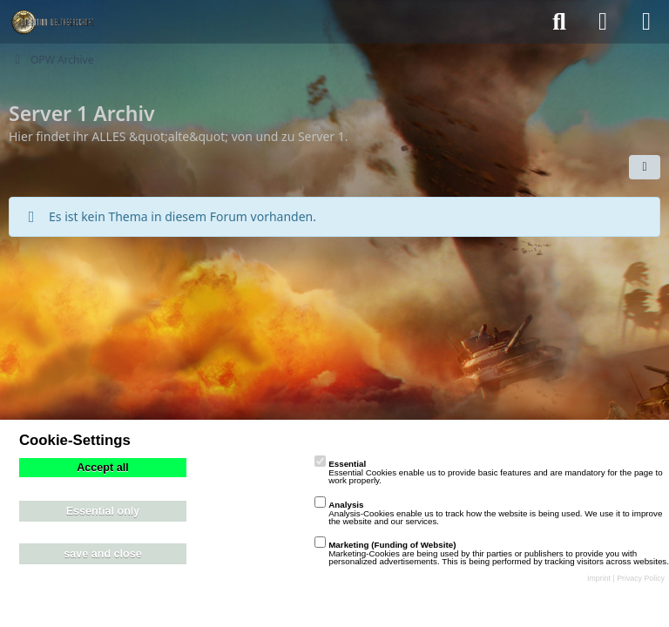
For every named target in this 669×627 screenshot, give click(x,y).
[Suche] (559, 21)
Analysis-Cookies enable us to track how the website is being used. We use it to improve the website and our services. (488, 513)
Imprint (599, 578)
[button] (644, 167)
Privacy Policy (641, 578)
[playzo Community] (51, 21)
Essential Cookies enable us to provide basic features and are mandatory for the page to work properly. (488, 472)
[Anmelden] (602, 22)
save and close (103, 554)
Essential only (103, 511)
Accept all (103, 468)
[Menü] (646, 21)
